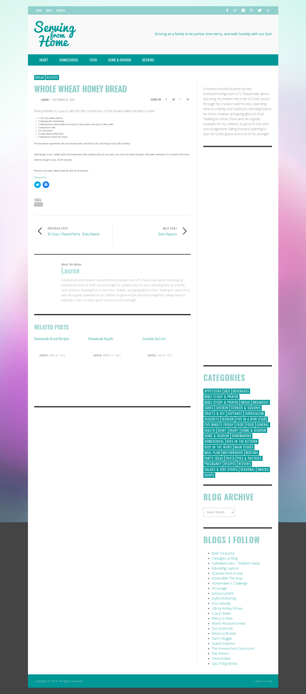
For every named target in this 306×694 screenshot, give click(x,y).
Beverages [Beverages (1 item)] (241, 391)
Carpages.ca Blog (225, 558)
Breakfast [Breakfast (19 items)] (261, 402)
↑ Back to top (263, 681)
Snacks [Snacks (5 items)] (263, 469)
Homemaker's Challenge (230, 583)
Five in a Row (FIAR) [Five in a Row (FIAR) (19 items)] (251, 419)
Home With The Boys (227, 578)
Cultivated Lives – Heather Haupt (236, 563)
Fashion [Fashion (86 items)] (228, 419)
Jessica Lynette (223, 593)
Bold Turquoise (223, 553)
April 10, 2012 (57, 355)
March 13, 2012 (112, 355)
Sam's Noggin (222, 638)
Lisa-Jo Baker (221, 613)
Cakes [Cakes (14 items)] (208, 407)
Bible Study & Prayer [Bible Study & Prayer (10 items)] (221, 402)
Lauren (45, 100)
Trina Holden (221, 658)
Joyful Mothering (224, 598)
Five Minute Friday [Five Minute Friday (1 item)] (219, 424)
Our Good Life (222, 628)
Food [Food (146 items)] (240, 424)
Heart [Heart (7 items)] (234, 430)
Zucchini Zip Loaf (153, 338)
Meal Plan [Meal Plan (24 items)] (212, 452)
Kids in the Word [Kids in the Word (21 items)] (218, 447)
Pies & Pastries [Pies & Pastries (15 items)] (249, 458)
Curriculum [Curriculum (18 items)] (254, 413)
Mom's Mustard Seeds (229, 623)
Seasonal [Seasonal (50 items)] (247, 469)
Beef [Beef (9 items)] (227, 391)
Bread (39, 77)
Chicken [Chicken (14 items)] (222, 407)
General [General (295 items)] (263, 424)
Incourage (219, 588)
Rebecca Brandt (224, 633)
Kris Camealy (221, 603)
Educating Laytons (225, 568)
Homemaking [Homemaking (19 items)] (241, 435)
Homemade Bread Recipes (51, 338)
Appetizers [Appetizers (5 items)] (213, 391)
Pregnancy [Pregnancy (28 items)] (213, 463)
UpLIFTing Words (224, 663)
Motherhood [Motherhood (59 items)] (233, 452)
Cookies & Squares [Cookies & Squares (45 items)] (246, 407)
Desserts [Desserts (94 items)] (211, 419)
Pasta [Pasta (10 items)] (230, 458)
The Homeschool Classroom (233, 648)
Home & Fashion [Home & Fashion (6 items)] (216, 435)
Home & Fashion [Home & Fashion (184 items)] (253, 430)
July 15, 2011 (164, 355)
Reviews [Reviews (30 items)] (244, 463)
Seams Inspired (223, 643)
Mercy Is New (222, 618)
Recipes (52, 77)
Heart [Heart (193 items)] (222, 430)
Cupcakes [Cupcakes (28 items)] (234, 413)
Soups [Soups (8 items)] (209, 475)
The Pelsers (220, 653)
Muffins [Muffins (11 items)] (252, 452)
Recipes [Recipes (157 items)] (230, 463)
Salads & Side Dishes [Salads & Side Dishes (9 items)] (221, 469)
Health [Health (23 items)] (209, 430)
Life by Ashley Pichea (227, 608)
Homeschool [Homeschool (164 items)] (214, 441)
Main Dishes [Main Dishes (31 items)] (243, 447)
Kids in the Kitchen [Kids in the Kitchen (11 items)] (242, 441)
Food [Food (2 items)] (250, 424)
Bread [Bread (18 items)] (245, 402)
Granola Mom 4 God (227, 573)
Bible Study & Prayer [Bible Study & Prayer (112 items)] (221, 396)
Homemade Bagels (100, 338)
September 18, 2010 (63, 100)
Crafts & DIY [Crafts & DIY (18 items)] (214, 413)
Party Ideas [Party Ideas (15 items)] (213, 458)
